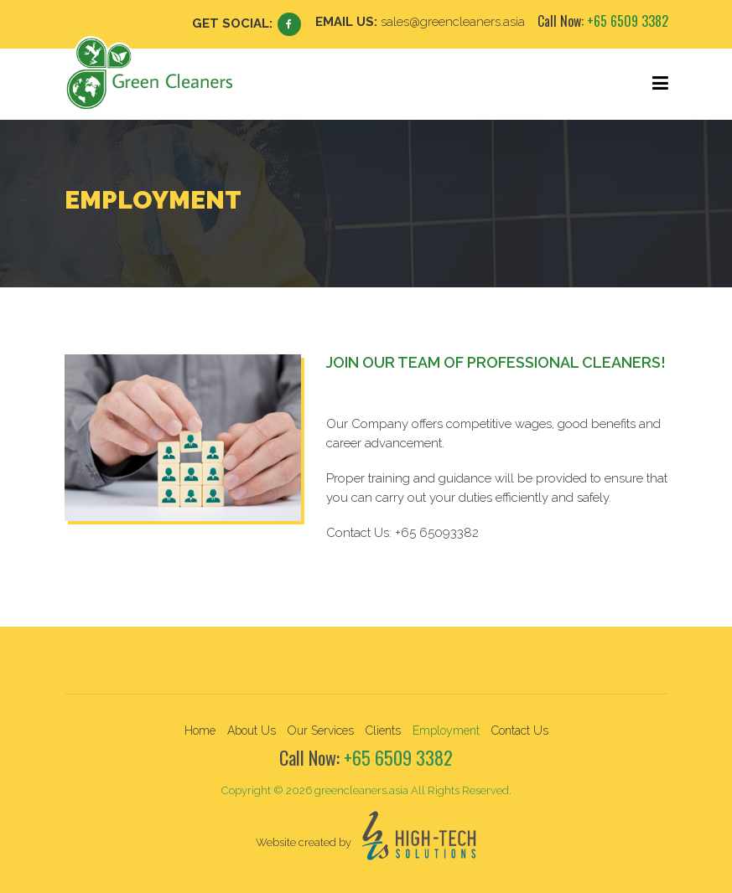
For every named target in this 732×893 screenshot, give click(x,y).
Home (199, 730)
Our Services (321, 730)
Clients (383, 730)
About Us (251, 730)
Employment (446, 730)
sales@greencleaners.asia (453, 21)
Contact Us (519, 730)
